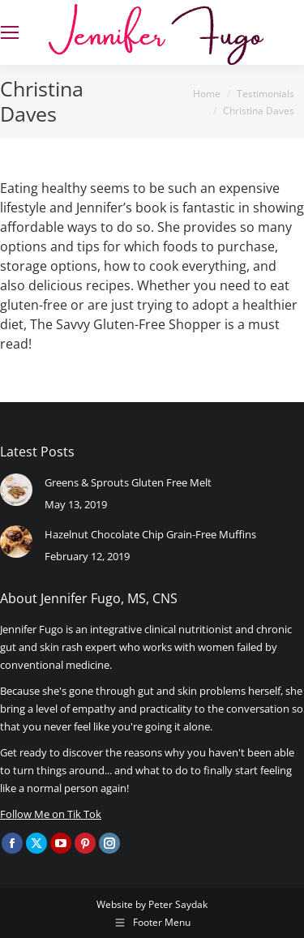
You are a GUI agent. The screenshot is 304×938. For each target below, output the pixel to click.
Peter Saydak (178, 904)
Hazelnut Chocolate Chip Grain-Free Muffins (150, 534)
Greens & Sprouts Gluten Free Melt (128, 482)
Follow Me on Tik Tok (50, 814)
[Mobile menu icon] (9, 32)
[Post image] (16, 489)
